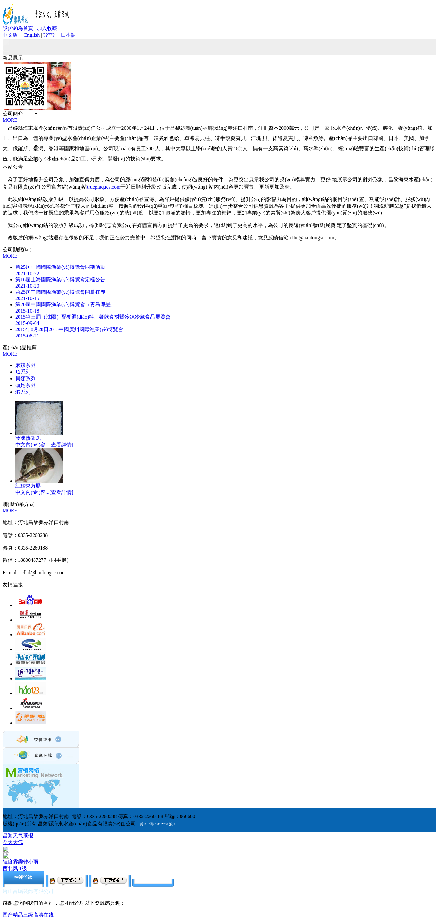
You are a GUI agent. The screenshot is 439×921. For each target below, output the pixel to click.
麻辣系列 (25, 365)
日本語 (68, 35)
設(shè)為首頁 (18, 28)
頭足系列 (25, 385)
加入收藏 (47, 28)
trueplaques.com (103, 187)
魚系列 (23, 372)
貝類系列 (25, 378)
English (32, 35)
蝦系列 (23, 392)
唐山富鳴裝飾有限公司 (28, 891)
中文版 (10, 35)
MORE (10, 120)
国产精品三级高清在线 (28, 914)
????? (48, 35)
